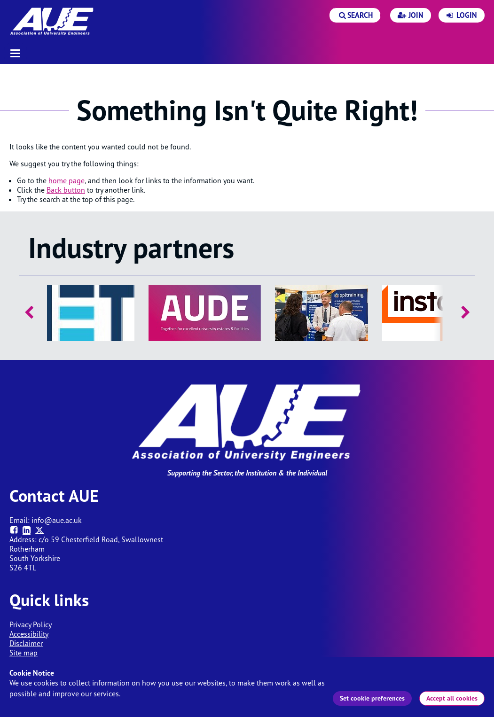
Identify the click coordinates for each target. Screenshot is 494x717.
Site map (23, 652)
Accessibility (28, 634)
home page (66, 180)
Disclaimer (26, 643)
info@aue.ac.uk (56, 520)
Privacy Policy (30, 624)
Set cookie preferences (372, 698)
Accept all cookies (452, 698)
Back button (66, 190)
